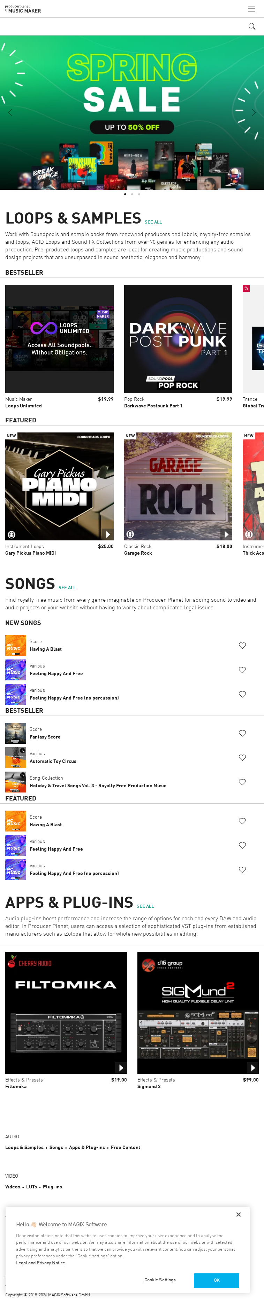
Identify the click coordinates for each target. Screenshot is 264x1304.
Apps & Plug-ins (87, 1147)
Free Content (125, 1147)
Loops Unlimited (23, 406)
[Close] (238, 1214)
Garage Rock (138, 553)
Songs (56, 1147)
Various (56, 670)
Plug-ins (52, 1187)
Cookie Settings (160, 1280)
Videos (12, 1187)
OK (216, 1280)
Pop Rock (134, 399)
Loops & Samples (24, 1147)
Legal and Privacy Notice (40, 1263)
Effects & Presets (24, 1080)
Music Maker (18, 399)
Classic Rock (137, 546)
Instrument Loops (24, 546)
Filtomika (16, 1086)
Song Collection (98, 782)
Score (46, 645)
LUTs (31, 1187)
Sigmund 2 (149, 1086)
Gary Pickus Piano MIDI (30, 553)
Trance (250, 399)
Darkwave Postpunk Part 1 (153, 406)
